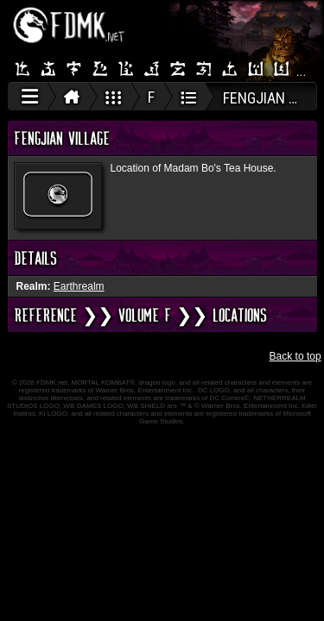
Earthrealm (79, 286)
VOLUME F (144, 314)
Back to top (295, 356)
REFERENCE (45, 314)
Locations (240, 314)
